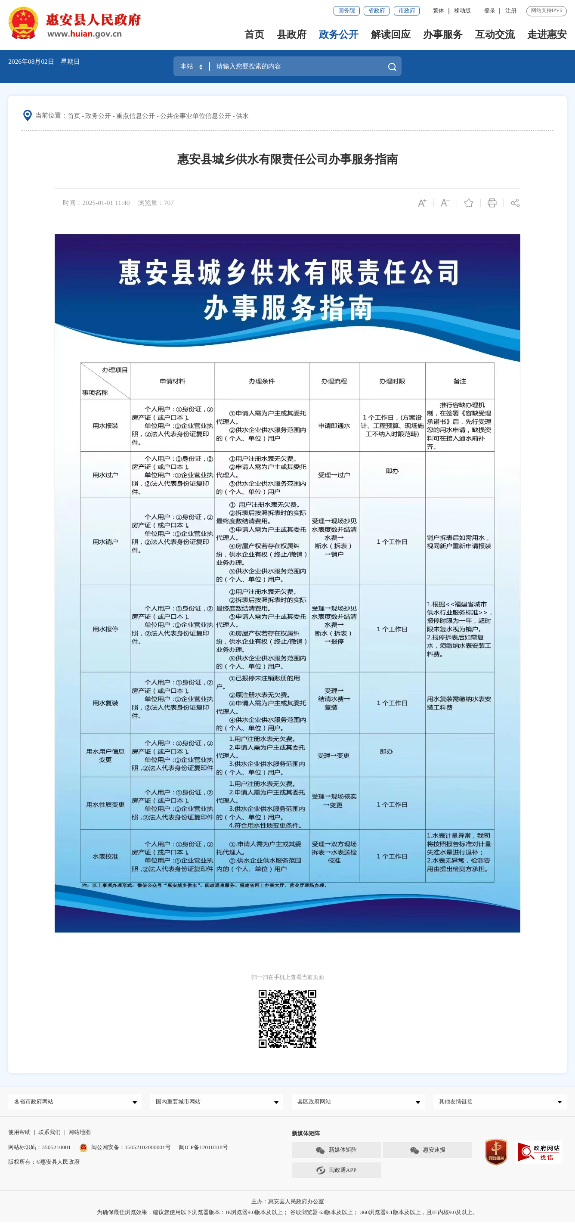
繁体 (438, 10)
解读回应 (391, 34)
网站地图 (79, 1134)
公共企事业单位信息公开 (195, 115)
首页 (254, 34)
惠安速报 (427, 1152)
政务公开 (339, 34)
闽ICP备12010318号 (203, 1148)
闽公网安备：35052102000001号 (125, 1148)
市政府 (407, 10)
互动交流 (495, 34)
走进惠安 (547, 34)
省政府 (376, 10)
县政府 (291, 34)
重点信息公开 (135, 115)
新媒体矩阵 (336, 1152)
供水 (242, 115)
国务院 (346, 10)
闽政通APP (336, 1172)
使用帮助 (19, 1134)
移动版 (462, 10)
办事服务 (443, 34)
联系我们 (49, 1134)
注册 (510, 10)
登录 (489, 10)
